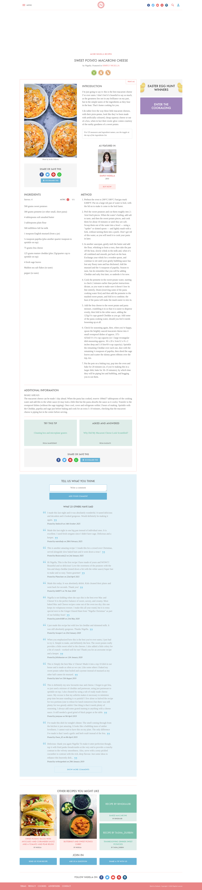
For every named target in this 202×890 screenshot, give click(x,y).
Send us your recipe (38, 861)
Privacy (32, 886)
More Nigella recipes (101, 54)
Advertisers (54, 886)
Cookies (42, 886)
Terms (23, 886)
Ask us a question (78, 861)
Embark (157, 886)
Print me (131, 82)
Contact (66, 886)
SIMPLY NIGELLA (111, 65)
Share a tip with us (118, 861)
